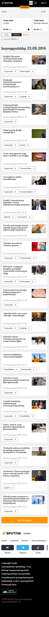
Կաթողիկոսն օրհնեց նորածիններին (12, 178)
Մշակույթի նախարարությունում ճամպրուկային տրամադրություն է (12, 83)
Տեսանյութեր (26, 369)
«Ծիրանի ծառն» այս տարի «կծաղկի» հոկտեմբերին (15, 314)
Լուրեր (6, 23)
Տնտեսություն (25, 71)
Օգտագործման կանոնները (13, 566)
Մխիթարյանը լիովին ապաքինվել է (12, 131)
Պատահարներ (25, 168)
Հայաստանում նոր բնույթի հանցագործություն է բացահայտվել (15, 292)
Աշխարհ (7, 217)
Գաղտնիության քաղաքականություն (17, 577)
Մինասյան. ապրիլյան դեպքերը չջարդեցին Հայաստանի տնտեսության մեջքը (15, 270)
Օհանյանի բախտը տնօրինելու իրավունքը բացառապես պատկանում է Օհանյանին (16, 450)
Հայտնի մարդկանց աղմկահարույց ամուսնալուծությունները (13, 403)
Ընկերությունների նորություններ (15, 573)
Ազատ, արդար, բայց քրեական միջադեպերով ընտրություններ (13, 427)
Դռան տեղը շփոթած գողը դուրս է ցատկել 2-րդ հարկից (15, 154)
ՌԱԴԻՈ (7, 488)
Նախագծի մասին (9, 563)
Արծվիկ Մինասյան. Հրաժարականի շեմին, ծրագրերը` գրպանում (13, 58)
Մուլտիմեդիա (9, 369)
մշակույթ (23, 96)
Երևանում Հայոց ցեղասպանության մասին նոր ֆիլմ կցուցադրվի (16, 380)
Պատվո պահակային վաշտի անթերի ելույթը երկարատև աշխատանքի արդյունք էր (15, 227)
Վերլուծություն (39, 541)
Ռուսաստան (22, 217)
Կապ (29, 566)
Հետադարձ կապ (8, 584)
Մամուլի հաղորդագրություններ (15, 570)
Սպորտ (22, 145)
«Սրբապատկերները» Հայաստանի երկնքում (13, 355)
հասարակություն (26, 192)
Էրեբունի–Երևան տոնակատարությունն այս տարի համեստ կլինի (14, 339)
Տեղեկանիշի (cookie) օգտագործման (17, 581)
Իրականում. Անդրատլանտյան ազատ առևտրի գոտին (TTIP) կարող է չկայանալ (16, 473)
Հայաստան (8, 71)
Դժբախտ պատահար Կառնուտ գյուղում (12, 244)
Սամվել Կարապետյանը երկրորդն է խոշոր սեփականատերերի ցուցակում (16, 202)
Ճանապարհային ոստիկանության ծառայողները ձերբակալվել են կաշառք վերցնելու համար (16, 108)
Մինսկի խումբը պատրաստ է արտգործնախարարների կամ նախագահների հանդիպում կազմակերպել (16, 499)
